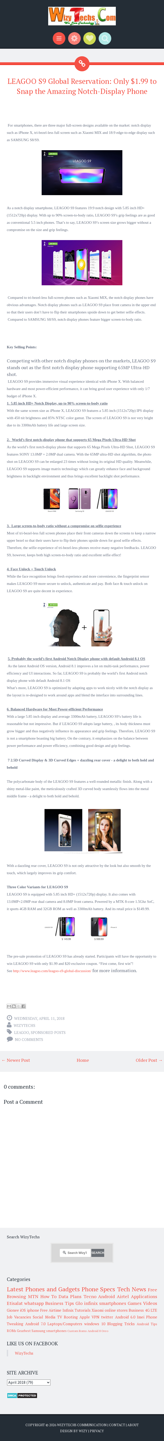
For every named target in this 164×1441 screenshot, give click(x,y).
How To (48, 1296)
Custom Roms (77, 1331)
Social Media (44, 1316)
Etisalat (15, 1303)
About (133, 1425)
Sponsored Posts (48, 1032)
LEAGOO (21, 1032)
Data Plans (70, 1296)
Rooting (71, 1316)
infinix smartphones (105, 1303)
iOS (23, 1310)
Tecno (90, 1296)
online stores (116, 1310)
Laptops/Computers (64, 1323)
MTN (33, 1296)
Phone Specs (98, 1289)
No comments (29, 1039)
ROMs (11, 1330)
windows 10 (94, 1323)
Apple (84, 1316)
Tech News (131, 1289)
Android (106, 1296)
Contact (117, 1425)
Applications (144, 1296)
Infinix (68, 1310)
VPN (95, 1316)
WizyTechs (24, 1025)
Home (83, 1060)
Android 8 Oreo (98, 1331)
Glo (79, 1303)
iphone (33, 1310)
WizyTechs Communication (82, 1425)
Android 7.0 (35, 1323)
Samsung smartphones (49, 1330)
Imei (140, 1316)
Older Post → (149, 1060)
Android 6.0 (125, 1316)
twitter (107, 1316)
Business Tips (59, 1303)
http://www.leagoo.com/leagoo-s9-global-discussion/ (52, 971)
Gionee (13, 1310)
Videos (150, 1303)
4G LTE (151, 1310)
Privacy (97, 1431)
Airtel (123, 1296)
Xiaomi (97, 1310)
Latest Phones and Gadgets (43, 1289)
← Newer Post (15, 1060)
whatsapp (34, 1303)
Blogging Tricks (121, 1323)
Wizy (83, 1431)
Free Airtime (50, 1310)
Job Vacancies (19, 1316)
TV (59, 1316)
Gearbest (24, 1330)
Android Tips (147, 1324)
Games (135, 1303)
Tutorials (83, 1310)
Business (136, 1310)
